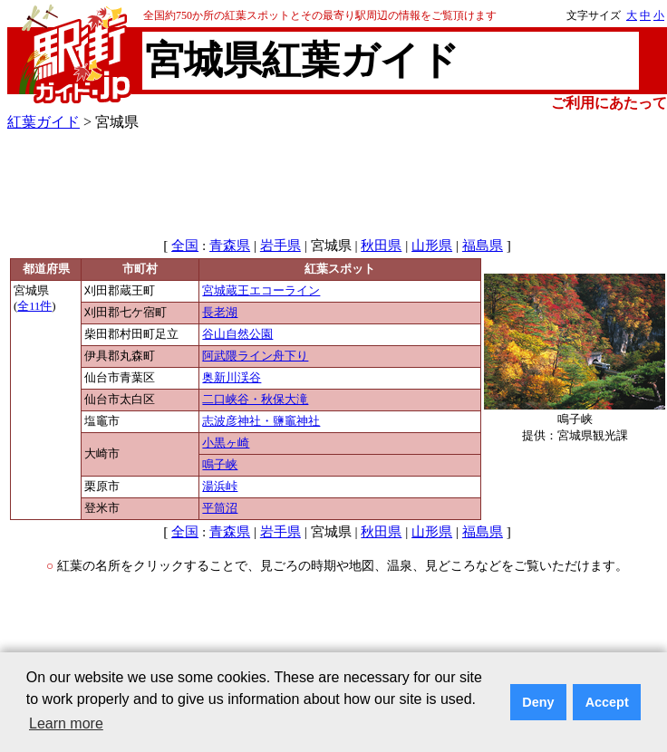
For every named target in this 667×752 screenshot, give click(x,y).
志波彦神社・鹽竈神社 (261, 421)
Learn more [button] (66, 723)
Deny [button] (538, 702)
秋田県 (381, 245)
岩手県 (280, 245)
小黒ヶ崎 (225, 443)
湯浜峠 (219, 486)
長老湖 (219, 312)
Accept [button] (607, 702)
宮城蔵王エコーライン (261, 290)
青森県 (229, 245)
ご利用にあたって (609, 103)
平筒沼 (219, 508)
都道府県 (46, 269)
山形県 (431, 245)
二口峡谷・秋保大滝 (255, 399)
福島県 (482, 245)
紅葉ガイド (43, 122)
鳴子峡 (219, 464)
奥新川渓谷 (231, 377)
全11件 (34, 306)
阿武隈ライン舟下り (255, 356)
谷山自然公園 (237, 334)
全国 (184, 245)
